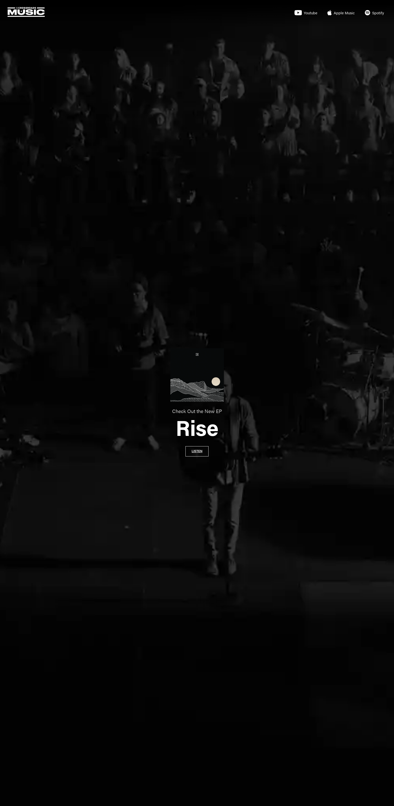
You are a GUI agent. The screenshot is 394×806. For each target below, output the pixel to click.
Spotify (374, 12)
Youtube (306, 12)
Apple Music (341, 12)
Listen (197, 451)
